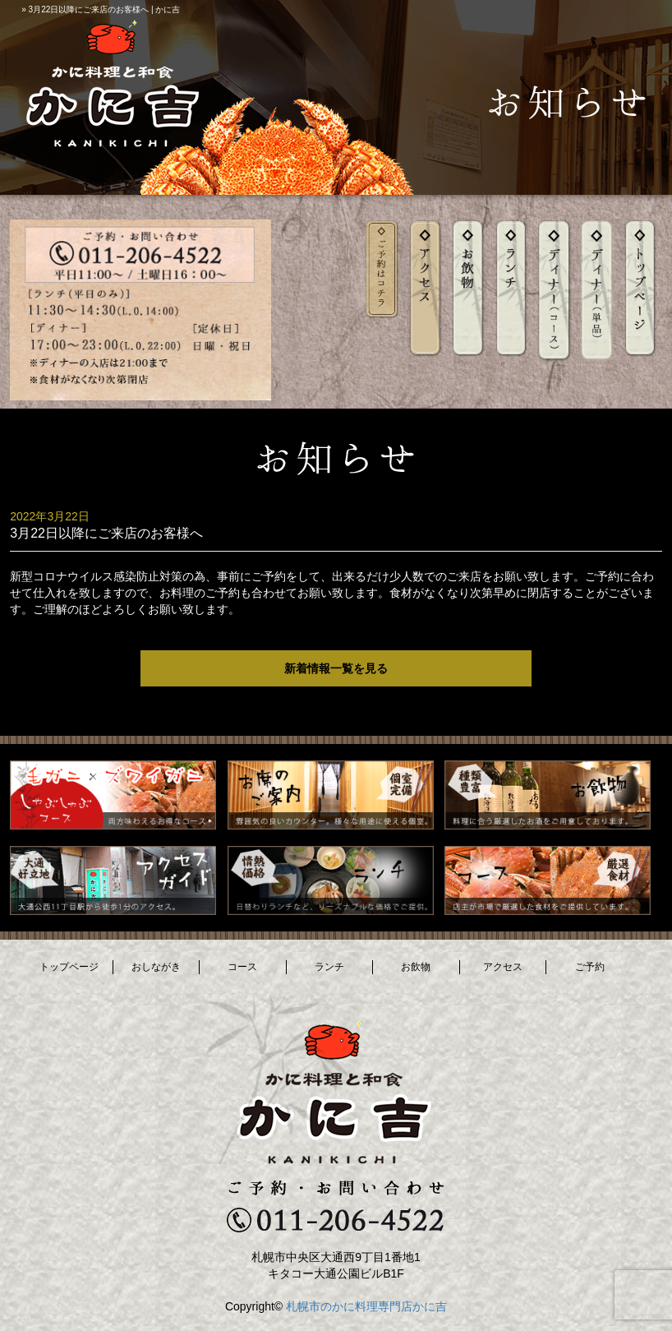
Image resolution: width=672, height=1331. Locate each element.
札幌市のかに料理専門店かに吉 (366, 1306)
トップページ (69, 967)
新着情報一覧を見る (336, 668)
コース (242, 967)
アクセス (502, 967)
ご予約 (590, 967)
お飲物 (415, 967)
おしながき (156, 967)
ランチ (329, 967)
